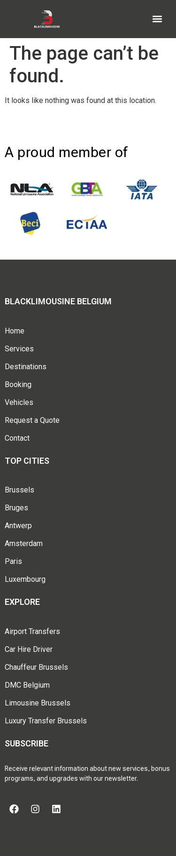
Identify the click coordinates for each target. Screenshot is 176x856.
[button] (157, 19)
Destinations (25, 366)
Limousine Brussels (37, 702)
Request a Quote (32, 420)
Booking (18, 384)
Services (19, 348)
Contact (17, 438)
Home (14, 330)
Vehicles (19, 402)
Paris (13, 561)
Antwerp (18, 525)
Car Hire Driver (29, 649)
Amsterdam (24, 543)
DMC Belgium (27, 685)
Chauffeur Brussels (36, 667)
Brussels (19, 489)
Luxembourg (25, 579)
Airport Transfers (32, 631)
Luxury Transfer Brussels (46, 720)
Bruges (16, 507)
